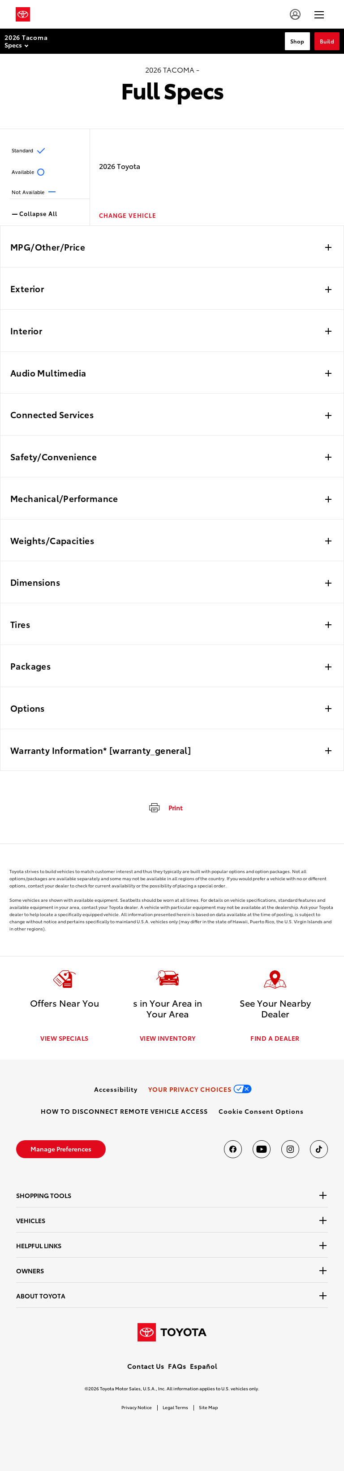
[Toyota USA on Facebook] (233, 1149)
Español (203, 1366)
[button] (261, 1111)
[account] (295, 14)
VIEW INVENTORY (168, 1038)
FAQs (177, 1366)
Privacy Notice (136, 1407)
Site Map (208, 1407)
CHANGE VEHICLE (127, 215)
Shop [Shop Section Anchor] (297, 41)
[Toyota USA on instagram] (290, 1149)
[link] (116, 1089)
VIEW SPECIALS (64, 1038)
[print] (165, 807)
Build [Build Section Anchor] (327, 41)
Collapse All (34, 212)
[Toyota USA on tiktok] (319, 1149)
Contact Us (145, 1366)
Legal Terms (175, 1407)
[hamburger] (319, 14)
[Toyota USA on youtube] (262, 1149)
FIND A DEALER (275, 1038)
